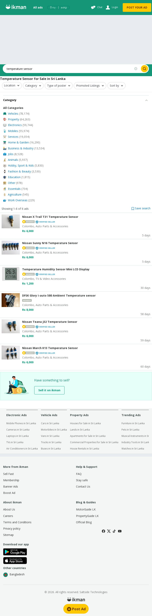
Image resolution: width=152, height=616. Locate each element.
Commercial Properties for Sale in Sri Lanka (94, 442)
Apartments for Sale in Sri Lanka (87, 436)
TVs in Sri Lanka (14, 442)
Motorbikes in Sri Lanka (54, 429)
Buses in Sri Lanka (51, 448)
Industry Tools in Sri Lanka (136, 442)
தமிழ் (64, 7)
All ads (38, 7)
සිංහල (53, 7)
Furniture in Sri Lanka (133, 423)
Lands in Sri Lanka (80, 429)
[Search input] (67, 68)
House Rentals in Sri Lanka (84, 448)
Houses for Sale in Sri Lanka (85, 423)
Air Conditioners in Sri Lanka (22, 448)
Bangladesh (14, 574)
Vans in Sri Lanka (50, 436)
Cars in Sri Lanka (50, 423)
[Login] (111, 7)
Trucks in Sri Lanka (51, 442)
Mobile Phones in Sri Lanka (21, 423)
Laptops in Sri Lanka (17, 436)
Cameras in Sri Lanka (17, 429)
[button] (140, 208)
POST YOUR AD (137, 7)
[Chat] (96, 7)
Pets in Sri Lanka (130, 429)
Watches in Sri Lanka (133, 448)
